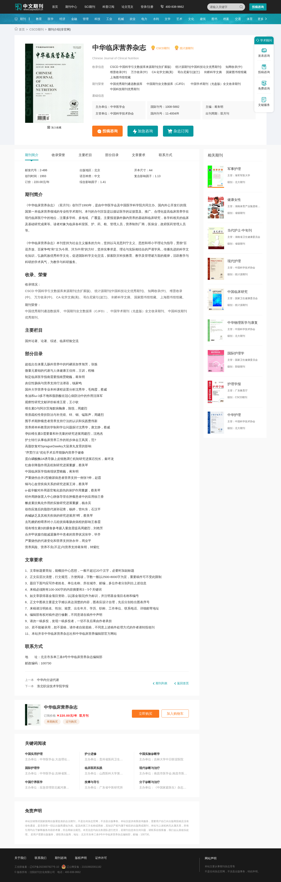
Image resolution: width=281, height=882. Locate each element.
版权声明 (81, 858)
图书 (214, 19)
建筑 (203, 19)
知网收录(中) (234, 66)
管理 (86, 19)
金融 (74, 19)
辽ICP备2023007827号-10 (44, 866)
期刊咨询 (61, 858)
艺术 (179, 19)
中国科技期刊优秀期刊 (124, 89)
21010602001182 (91, 866)
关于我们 (20, 858)
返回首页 (183, 683)
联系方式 (165, 155)
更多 (261, 19)
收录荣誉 (58, 155)
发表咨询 (264, 52)
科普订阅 (108, 6)
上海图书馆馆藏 (120, 77)
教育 (39, 19)
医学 (51, 19)
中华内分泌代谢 (48, 680)
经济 (62, 19)
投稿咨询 (258, 7)
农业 (132, 19)
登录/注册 (147, 6)
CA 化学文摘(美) (162, 72)
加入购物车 (175, 713)
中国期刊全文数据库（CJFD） (166, 84)
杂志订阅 (181, 131)
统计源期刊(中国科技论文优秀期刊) (198, 66)
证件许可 (101, 858)
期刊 (23, 19)
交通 (238, 19)
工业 (109, 19)
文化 (191, 19)
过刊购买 (71, 721)
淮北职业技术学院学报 (52, 686)
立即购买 (145, 713)
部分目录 (112, 155)
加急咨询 (145, 131)
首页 (55, 6)
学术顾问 (263, 40)
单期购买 (52, 721)
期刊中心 (71, 6)
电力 (144, 19)
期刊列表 (161, 683)
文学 (168, 19)
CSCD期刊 (36, 29)
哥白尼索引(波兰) (188, 72)
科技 (97, 19)
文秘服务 (264, 102)
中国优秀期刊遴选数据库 (126, 84)
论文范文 (127, 6)
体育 (250, 19)
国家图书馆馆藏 (236, 72)
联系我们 (40, 858)
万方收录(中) (139, 72)
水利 (156, 19)
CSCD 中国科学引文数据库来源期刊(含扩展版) (140, 66)
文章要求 (138, 155)
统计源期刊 (186, 48)
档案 (226, 19)
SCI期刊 (89, 6)
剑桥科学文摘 (213, 72)
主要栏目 (85, 155)
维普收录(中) (118, 72)
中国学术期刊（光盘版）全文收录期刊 (216, 84)
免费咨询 (264, 85)
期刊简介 (31, 155)
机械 (121, 19)
